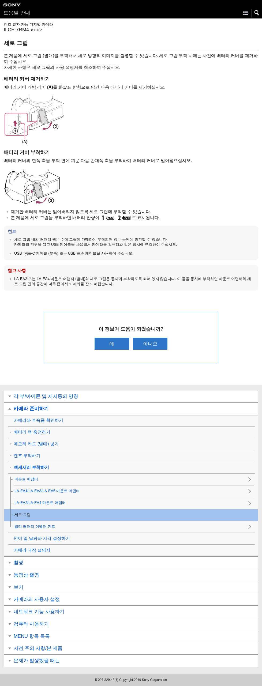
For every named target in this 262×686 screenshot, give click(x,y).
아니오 (150, 343)
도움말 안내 (16, 13)
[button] (257, 13)
